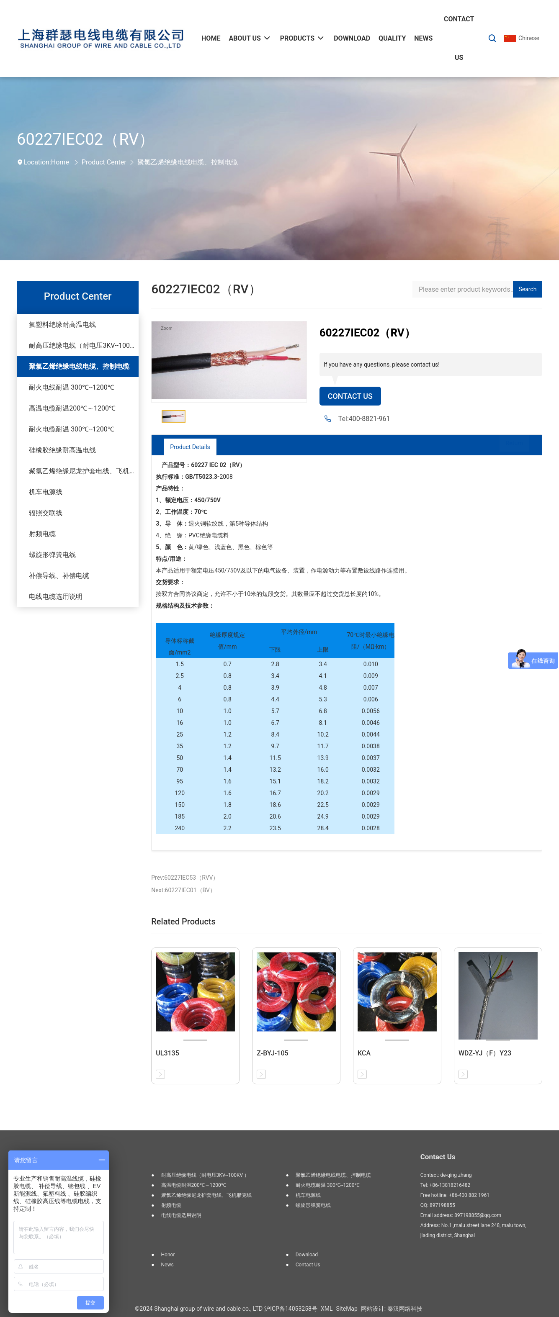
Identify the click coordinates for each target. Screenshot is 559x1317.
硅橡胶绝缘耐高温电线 (62, 450)
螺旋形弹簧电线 (52, 555)
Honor (168, 1255)
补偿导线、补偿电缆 (59, 576)
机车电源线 (45, 492)
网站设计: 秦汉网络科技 (391, 1308)
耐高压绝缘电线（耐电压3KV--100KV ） (84, 345)
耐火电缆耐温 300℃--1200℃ (71, 429)
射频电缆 (42, 534)
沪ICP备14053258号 (290, 1308)
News (167, 1265)
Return (506, 446)
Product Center (104, 162)
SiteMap (346, 1308)
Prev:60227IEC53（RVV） (185, 877)
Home (60, 162)
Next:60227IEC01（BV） (183, 890)
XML (327, 1308)
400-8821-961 (369, 420)
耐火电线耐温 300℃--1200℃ (71, 387)
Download (307, 1255)
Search (527, 289)
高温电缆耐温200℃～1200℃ (72, 408)
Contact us (308, 1265)
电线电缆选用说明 (55, 597)
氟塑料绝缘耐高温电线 (62, 325)
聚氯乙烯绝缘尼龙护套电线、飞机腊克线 (84, 471)
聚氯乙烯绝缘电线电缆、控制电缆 (187, 162)
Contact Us (353, 397)
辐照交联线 (45, 513)
